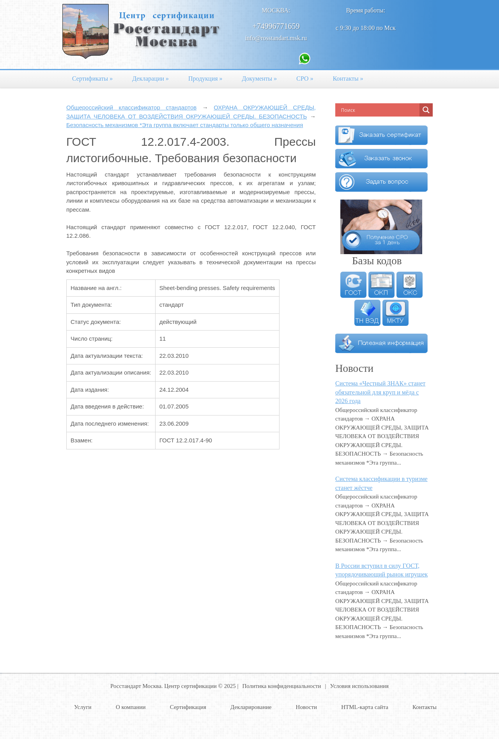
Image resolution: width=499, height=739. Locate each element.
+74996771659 (275, 26)
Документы (259, 78)
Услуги (83, 707)
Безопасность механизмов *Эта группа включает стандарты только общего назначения (184, 125)
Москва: (276, 10)
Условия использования (359, 686)
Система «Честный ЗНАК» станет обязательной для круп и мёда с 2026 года (380, 392)
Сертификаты (92, 78)
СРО (304, 78)
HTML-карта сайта (364, 707)
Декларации (150, 78)
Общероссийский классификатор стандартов (131, 107)
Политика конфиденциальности (281, 686)
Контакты (348, 78)
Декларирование (250, 707)
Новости (306, 707)
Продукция (205, 78)
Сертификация (188, 707)
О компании (131, 707)
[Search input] (379, 110)
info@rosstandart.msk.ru (276, 38)
